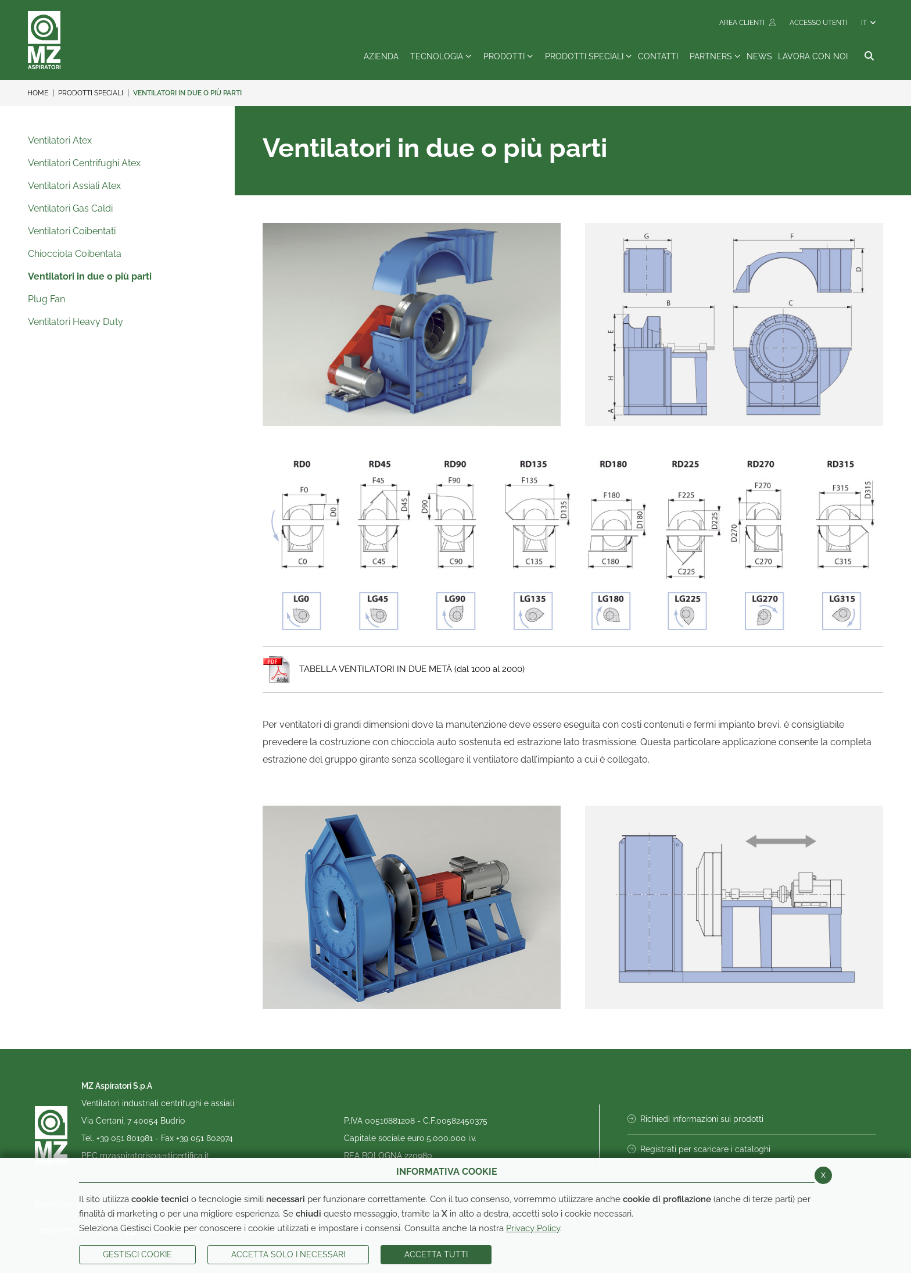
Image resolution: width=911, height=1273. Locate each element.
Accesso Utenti (818, 23)
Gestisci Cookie (137, 1254)
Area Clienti (747, 23)
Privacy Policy (533, 1228)
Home (37, 93)
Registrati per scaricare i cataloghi (698, 1149)
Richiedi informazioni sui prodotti (695, 1119)
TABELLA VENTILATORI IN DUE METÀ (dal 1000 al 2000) (394, 669)
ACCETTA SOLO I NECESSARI (288, 1254)
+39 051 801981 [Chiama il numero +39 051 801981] (125, 1138)
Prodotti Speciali (90, 93)
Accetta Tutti (436, 1254)
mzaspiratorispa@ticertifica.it (154, 1155)
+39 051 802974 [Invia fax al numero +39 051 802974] (204, 1138)
